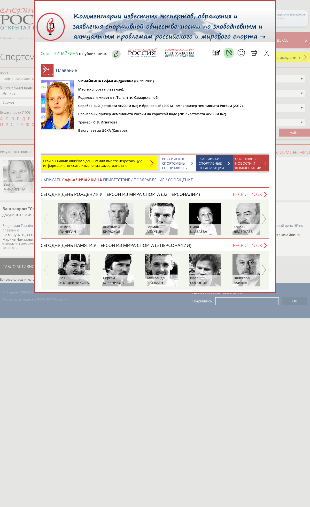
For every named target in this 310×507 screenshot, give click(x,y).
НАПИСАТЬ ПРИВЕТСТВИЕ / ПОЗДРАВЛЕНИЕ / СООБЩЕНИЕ (117, 182)
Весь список (247, 197)
